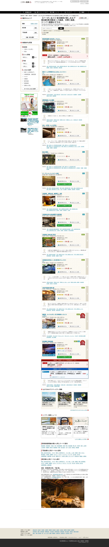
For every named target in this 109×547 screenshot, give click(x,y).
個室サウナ (58, 456)
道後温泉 (62, 531)
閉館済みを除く (66, 30)
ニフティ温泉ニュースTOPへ (81, 439)
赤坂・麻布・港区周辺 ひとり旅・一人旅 (54, 189)
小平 (67, 447)
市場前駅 (75, 384)
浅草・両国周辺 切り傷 (51, 210)
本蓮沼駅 (80, 119)
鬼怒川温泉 (76, 531)
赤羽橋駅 (69, 189)
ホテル (82, 452)
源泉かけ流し (27, 85)
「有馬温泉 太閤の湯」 (56, 477)
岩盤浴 (84, 456)
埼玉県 (39, 530)
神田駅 (51, 147)
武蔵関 (47, 447)
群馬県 (50, 530)
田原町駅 (65, 210)
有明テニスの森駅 (50, 386)
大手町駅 (82, 146)
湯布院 (71, 531)
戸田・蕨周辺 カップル (78, 309)
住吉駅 (48, 283)
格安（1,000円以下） (60, 452)
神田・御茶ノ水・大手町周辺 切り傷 (69, 145)
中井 (55, 445)
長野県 (65, 530)
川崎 (37, 533)
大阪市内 (58, 533)
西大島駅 (55, 283)
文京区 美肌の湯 (57, 94)
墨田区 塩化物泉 (50, 282)
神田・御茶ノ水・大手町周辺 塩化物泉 (54, 145)
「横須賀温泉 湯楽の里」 (58, 474)
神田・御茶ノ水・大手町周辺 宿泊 (68, 166)
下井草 (78, 445)
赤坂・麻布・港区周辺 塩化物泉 (53, 188)
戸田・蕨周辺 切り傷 (60, 254)
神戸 (71, 533)
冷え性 (53, 456)
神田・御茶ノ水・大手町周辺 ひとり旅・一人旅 (70, 146)
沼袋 (64, 445)
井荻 (82, 445)
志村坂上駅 (75, 119)
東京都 (54, 530)
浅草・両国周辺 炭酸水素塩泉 (52, 209)
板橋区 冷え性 (62, 119)
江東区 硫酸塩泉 (57, 384)
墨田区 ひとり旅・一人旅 (65, 282)
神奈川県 (35, 530)
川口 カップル (61, 336)
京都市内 (63, 533)
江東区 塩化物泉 (50, 384)
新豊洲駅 (79, 384)
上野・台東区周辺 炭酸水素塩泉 (53, 229)
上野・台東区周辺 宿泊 (75, 229)
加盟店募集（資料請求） (53, 537)
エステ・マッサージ (63, 454)
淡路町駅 (55, 147)
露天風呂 (43, 454)
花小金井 (63, 447)
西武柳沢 (55, 447)
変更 (36, 28)
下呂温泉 (52, 531)
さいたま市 (46, 533)
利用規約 (82, 540)
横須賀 (39, 533)
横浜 (34, 533)
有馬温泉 (42, 531)
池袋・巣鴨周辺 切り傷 (72, 66)
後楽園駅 (75, 94)
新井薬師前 (59, 445)
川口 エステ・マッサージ (69, 336)
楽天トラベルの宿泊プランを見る (64, 184)
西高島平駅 (58, 310)
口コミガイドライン (73, 537)
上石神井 (43, 447)
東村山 (73, 447)
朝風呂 (81, 456)
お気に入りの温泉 (74, 1)
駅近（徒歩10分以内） (46, 452)
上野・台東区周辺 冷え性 (51, 230)
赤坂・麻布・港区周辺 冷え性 (77, 188)
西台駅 (61, 255)
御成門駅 (73, 189)
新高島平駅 (49, 310)
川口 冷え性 (55, 336)
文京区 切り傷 (63, 94)
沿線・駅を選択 (30, 37)
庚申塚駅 (60, 67)
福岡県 (72, 530)
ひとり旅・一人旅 (70, 452)
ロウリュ (56, 454)
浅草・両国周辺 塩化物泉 (64, 209)
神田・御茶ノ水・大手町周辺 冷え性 (54, 146)
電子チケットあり (48, 30)
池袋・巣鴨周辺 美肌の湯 (62, 66)
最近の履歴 (84, 1)
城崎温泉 (47, 531)
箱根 (39, 531)
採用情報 (87, 540)
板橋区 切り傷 (56, 119)
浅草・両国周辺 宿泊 (73, 209)
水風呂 (76, 452)
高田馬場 (48, 445)
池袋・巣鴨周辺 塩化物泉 (51, 66)
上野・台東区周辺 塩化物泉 (65, 229)
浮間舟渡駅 (49, 255)
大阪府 (57, 530)
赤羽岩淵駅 (49, 337)
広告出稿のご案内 (63, 537)
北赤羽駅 (53, 255)
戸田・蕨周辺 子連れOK (78, 254)
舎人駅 (76, 336)
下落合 (52, 445)
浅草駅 (57, 210)
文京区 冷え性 (70, 94)
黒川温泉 (67, 531)
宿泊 (80, 452)
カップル (70, 454)
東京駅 (48, 169)
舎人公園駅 (54, 337)
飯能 (50, 533)
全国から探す (34, 23)
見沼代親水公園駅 (82, 336)
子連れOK (76, 456)
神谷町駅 (78, 189)
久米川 (69, 447)
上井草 (84, 445)
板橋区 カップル (69, 119)
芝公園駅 (65, 189)
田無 (59, 447)
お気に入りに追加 (75, 51)
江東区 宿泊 (63, 384)
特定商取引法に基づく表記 (74, 540)
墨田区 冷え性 (56, 282)
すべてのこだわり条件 (30, 88)
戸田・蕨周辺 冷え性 (69, 254)
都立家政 (70, 445)
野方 (67, 445)
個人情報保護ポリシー (64, 540)
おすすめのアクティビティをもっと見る (78, 410)
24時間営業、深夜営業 (46, 456)
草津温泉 (35, 531)
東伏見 (51, 447)
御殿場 (53, 533)
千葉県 (42, 530)
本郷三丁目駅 (49, 95)
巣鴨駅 (48, 67)
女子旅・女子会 (76, 454)
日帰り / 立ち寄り (28, 49)
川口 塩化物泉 (49, 336)
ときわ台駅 (55, 121)
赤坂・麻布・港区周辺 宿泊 (65, 188)
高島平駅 (53, 310)
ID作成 (87, 3)
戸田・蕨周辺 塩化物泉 (51, 254)
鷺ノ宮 (74, 445)
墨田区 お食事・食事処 (75, 282)
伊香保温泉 (57, 531)
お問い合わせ (86, 537)
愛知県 (68, 530)
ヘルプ (80, 537)
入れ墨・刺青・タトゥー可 (68, 456)
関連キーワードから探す (26, 535)
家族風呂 (26, 83)
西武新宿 (43, 445)
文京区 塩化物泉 (50, 94)
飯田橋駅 (54, 95)
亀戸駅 (51, 283)
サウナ (53, 452)
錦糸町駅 (82, 282)
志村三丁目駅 (49, 121)
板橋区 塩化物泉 (50, 119)
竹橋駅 (48, 147)
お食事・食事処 (49, 454)
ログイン (82, 3)
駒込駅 (51, 67)
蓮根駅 (57, 255)
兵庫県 (46, 530)
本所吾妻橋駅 (71, 230)
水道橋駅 (79, 94)
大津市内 (67, 533)
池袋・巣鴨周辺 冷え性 (82, 66)
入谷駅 (69, 210)
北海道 (61, 530)
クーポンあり (57, 30)
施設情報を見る (63, 51)
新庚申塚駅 (55, 67)
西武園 (77, 447)
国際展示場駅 (57, 386)
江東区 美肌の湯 (69, 384)
